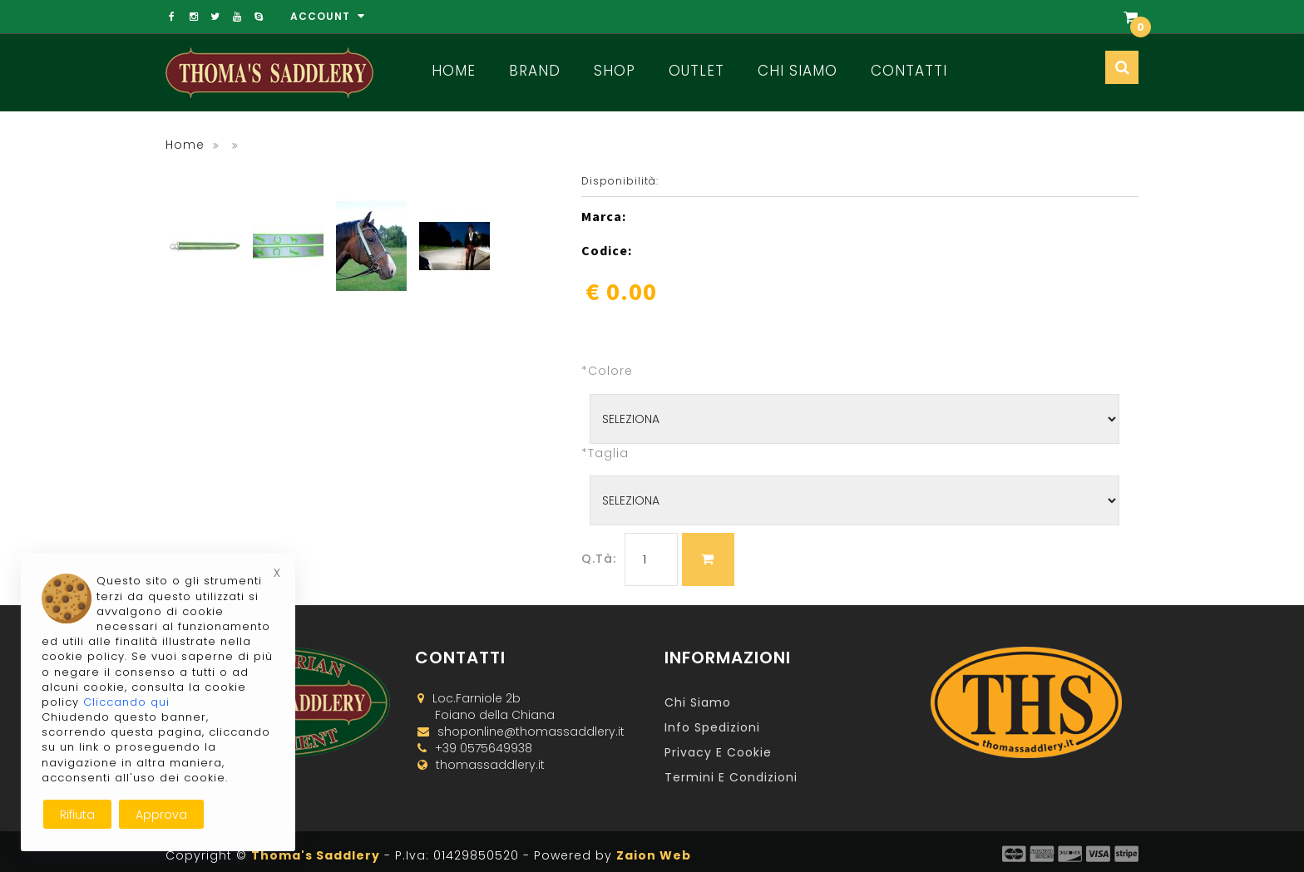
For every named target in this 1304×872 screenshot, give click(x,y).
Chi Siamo (797, 71)
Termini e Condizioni (731, 777)
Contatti (909, 71)
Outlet (696, 71)
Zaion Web (653, 855)
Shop (614, 71)
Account (327, 16)
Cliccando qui (126, 702)
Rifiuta (77, 814)
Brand (535, 71)
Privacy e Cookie (718, 752)
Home (454, 71)
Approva (161, 814)
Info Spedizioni (712, 727)
